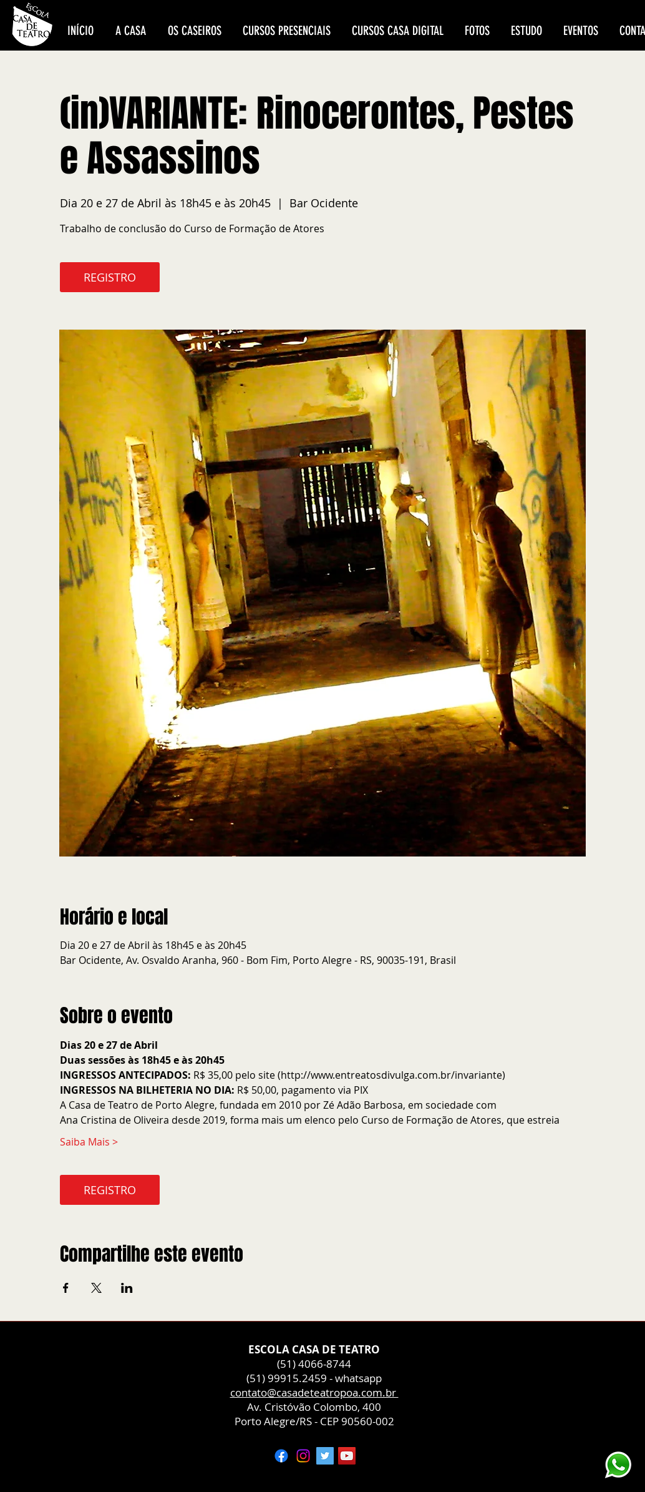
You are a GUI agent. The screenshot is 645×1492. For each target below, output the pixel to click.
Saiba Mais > (89, 1142)
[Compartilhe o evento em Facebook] (66, 1288)
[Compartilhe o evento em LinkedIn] (127, 1288)
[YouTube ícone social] (347, 1456)
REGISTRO (110, 277)
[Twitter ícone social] (325, 1456)
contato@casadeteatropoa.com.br (314, 1392)
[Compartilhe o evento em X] (96, 1288)
